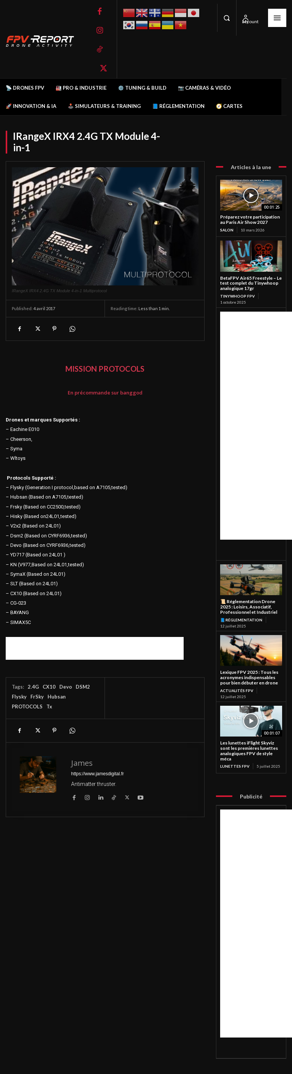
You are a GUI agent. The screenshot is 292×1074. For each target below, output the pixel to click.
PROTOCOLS (27, 706)
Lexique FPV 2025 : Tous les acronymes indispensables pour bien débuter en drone (249, 677)
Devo (65, 687)
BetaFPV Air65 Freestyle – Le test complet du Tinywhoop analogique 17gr (251, 283)
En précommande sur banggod (105, 392)
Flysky (19, 697)
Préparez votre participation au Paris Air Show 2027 (250, 219)
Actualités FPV (236, 690)
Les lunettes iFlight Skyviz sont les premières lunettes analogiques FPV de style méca (249, 750)
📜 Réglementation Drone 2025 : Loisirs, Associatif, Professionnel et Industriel (248, 607)
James (82, 763)
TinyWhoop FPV (237, 296)
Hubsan (57, 697)
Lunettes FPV (234, 766)
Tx (49, 706)
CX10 (49, 687)
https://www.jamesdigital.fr (97, 773)
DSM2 (83, 687)
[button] (226, 18)
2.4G (33, 687)
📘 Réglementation (241, 620)
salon (226, 230)
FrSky (37, 697)
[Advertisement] (95, 648)
